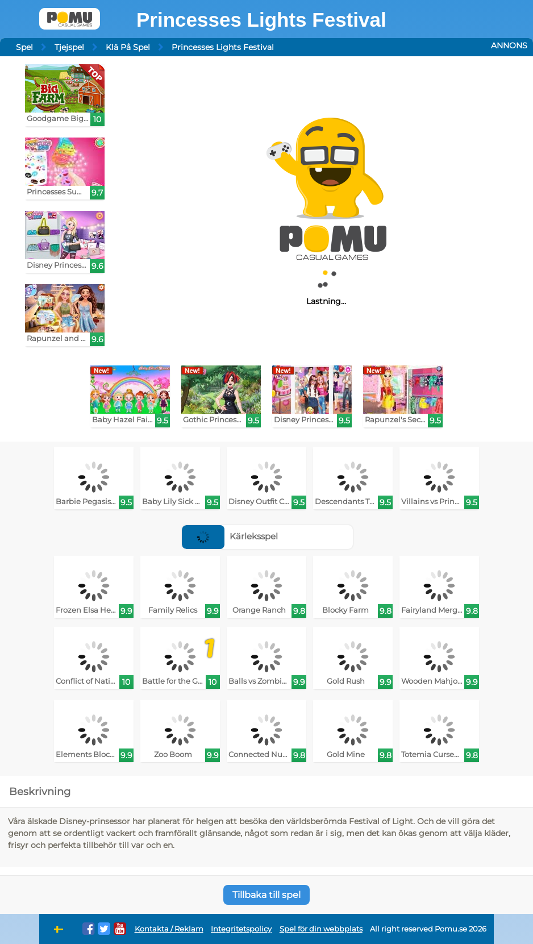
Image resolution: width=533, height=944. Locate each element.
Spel (24, 47)
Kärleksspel (230, 536)
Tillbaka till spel (266, 894)
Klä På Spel (128, 47)
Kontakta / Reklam (169, 929)
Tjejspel (69, 47)
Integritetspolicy (241, 929)
